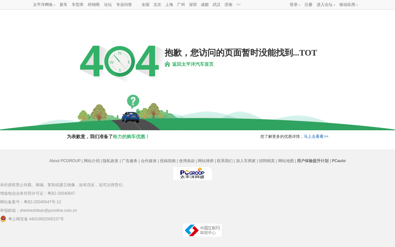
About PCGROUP (65, 161)
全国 (145, 4)
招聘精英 (267, 161)
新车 (63, 4)
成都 (205, 4)
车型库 (78, 4)
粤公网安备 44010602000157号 (32, 218)
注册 (308, 4)
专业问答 (124, 4)
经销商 (94, 4)
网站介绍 (92, 161)
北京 (157, 4)
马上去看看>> (316, 136)
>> (238, 4)
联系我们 (225, 161)
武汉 (217, 4)
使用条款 (187, 161)
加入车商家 (246, 161)
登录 (294, 4)
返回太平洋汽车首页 (193, 64)
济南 (228, 4)
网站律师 (206, 161)
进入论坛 (324, 4)
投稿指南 (168, 161)
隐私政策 (110, 161)
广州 (181, 4)
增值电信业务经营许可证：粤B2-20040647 (37, 193)
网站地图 (286, 161)
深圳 (193, 4)
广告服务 (130, 161)
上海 (169, 4)
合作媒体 (149, 161)
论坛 (108, 4)
